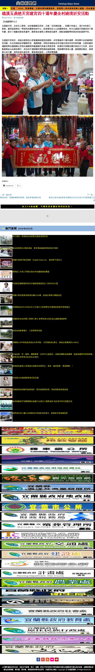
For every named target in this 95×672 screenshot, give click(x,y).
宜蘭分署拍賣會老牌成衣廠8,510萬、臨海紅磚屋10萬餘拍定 (37, 295)
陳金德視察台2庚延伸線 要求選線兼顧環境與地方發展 (35, 248)
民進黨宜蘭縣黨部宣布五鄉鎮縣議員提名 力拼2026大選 (35, 283)
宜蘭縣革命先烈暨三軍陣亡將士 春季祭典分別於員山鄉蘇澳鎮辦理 (39, 319)
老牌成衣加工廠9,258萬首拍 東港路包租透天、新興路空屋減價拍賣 (40, 413)
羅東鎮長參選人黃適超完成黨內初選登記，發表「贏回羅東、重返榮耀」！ (43, 366)
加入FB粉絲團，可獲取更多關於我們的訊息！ (47, 206)
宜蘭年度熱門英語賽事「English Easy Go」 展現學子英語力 (37, 260)
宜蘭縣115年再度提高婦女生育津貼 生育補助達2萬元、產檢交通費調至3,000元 (45, 342)
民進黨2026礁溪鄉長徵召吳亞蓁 (26, 378)
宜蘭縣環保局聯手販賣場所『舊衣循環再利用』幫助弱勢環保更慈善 (40, 389)
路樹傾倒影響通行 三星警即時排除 (27, 330)
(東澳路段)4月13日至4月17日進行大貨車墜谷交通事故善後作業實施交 (41, 307)
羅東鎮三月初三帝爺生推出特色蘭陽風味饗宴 (30, 272)
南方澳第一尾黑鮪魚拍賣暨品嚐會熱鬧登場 (30, 236)
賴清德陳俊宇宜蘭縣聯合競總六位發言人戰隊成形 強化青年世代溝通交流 (42, 401)
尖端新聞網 (19, 18)
